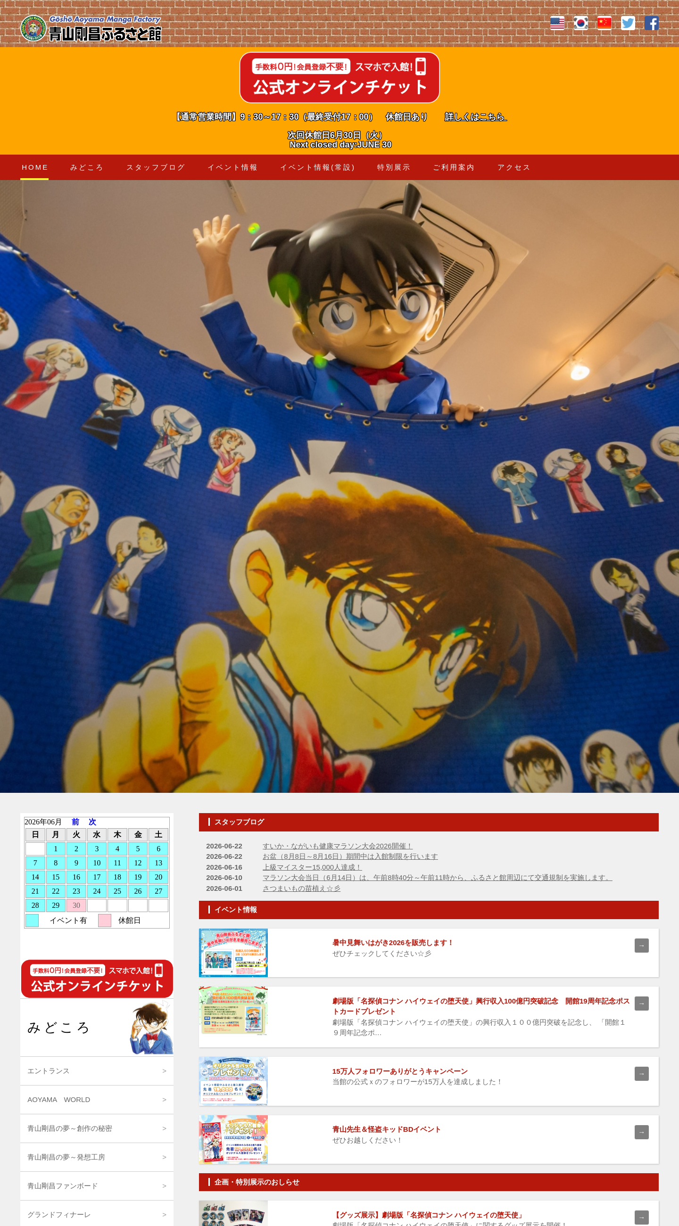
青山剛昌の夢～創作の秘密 (69, 1128)
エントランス (48, 1071)
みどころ (87, 167)
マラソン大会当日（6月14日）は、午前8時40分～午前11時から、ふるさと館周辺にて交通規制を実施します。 (438, 877)
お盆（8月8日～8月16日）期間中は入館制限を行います (350, 856)
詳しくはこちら (476, 117)
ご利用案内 (454, 167)
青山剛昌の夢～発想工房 (66, 1157)
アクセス (514, 167)
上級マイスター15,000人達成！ (312, 867)
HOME (35, 167)
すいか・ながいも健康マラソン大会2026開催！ (338, 846)
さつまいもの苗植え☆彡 (301, 888)
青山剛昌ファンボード (62, 1186)
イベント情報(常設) (318, 167)
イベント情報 (232, 167)
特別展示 (394, 167)
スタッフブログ (156, 167)
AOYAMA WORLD (58, 1099)
